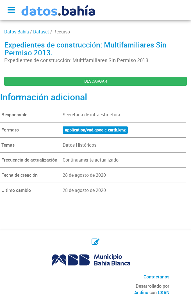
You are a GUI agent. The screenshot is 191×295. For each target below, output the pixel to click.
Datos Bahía (16, 32)
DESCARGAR (95, 81)
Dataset (41, 32)
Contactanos (156, 277)
